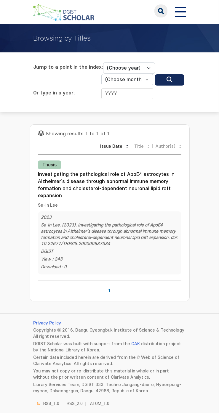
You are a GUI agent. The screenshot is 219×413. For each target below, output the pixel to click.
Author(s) (165, 146)
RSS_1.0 (51, 403)
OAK (135, 343)
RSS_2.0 (75, 403)
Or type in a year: (54, 93)
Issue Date (111, 146)
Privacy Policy (47, 323)
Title (139, 146)
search (160, 10)
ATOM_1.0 (99, 403)
